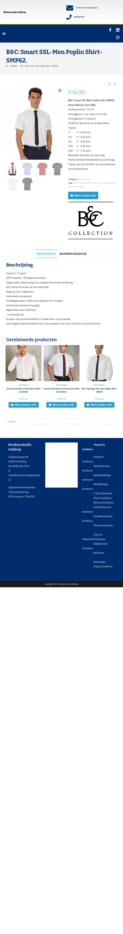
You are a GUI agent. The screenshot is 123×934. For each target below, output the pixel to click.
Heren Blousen (85, 179)
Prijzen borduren (97, 566)
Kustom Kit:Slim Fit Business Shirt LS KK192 (23, 390)
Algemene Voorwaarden (22, 487)
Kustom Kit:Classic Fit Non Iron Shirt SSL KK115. (62, 390)
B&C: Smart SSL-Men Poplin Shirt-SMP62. (39, 66)
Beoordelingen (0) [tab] (73, 253)
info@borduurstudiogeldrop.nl (87, 8)
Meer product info (83, 195)
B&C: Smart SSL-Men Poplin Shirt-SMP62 (92, 182)
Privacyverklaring (18, 492)
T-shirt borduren (97, 493)
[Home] (7, 66)
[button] (4, 33)
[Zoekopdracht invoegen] (61, 421)
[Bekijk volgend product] (115, 84)
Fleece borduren (97, 498)
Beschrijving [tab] (46, 253)
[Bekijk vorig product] (109, 84)
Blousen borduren (98, 502)
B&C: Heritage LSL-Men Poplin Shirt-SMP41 (99, 390)
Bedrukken (94, 562)
